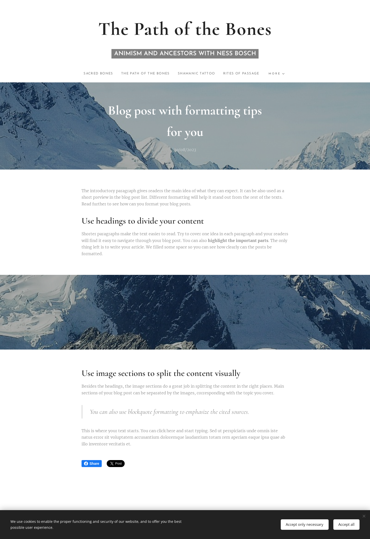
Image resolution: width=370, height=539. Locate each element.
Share (91, 464)
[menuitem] (92, 73)
